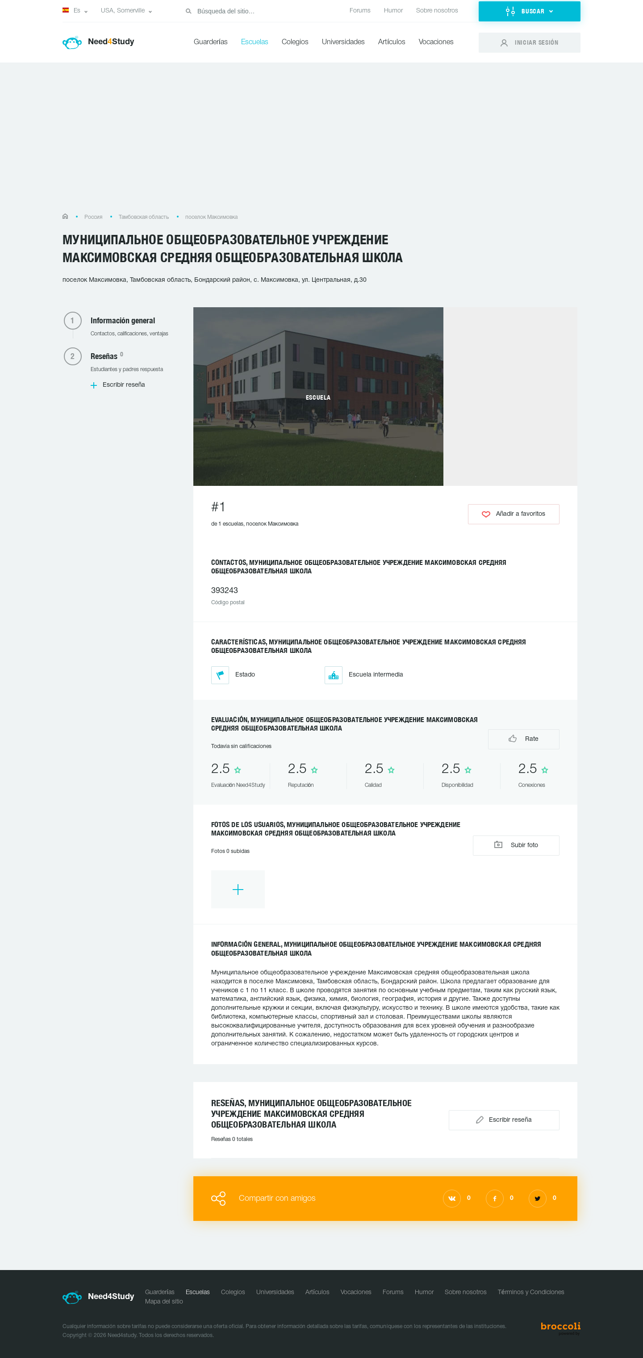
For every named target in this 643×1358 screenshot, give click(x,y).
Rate (524, 738)
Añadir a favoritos (514, 514)
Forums (360, 11)
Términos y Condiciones (531, 1292)
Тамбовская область (144, 217)
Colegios (295, 42)
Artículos (391, 42)
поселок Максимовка (211, 217)
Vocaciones (436, 42)
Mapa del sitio (164, 1302)
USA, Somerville (123, 11)
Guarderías (211, 42)
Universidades (343, 42)
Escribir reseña (124, 385)
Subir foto (516, 844)
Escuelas (254, 42)
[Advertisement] (321, 142)
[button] (529, 11)
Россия (93, 217)
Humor (393, 11)
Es (71, 11)
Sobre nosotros (437, 11)
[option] (238, 889)
